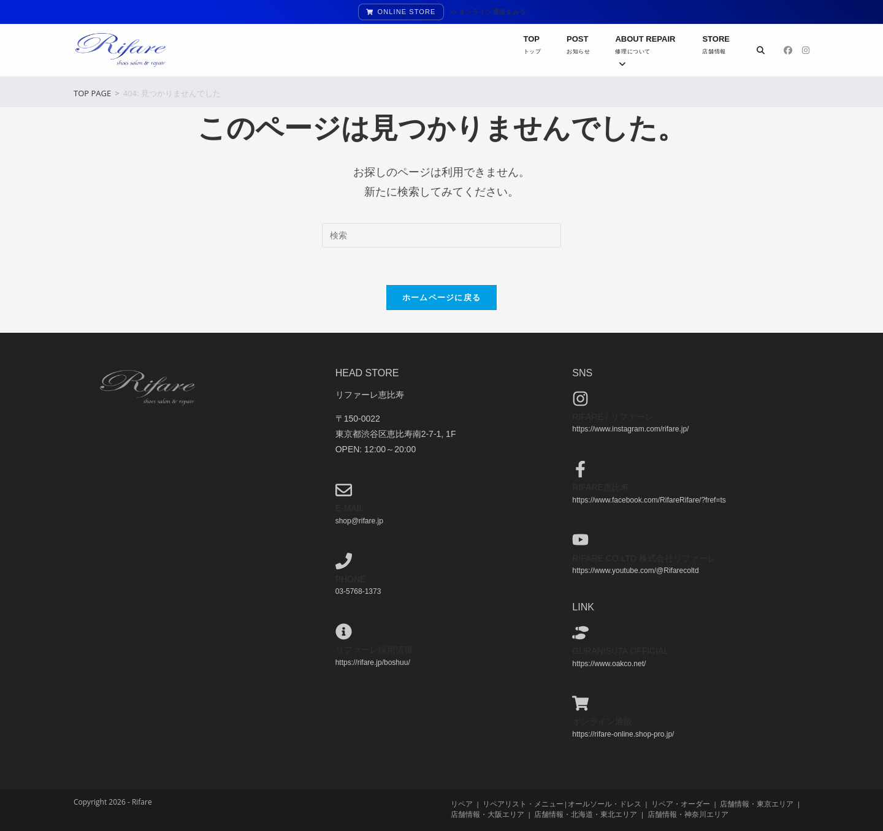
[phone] (343, 561)
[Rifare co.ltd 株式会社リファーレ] (580, 539)
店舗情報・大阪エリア (487, 814)
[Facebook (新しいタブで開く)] (788, 50)
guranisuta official (620, 651)
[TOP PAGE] (92, 93)
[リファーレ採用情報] (343, 631)
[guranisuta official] (580, 632)
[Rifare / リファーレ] (580, 398)
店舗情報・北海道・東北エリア (585, 814)
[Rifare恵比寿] (580, 469)
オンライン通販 (602, 721)
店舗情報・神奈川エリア (688, 814)
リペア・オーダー (680, 803)
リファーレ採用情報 (374, 650)
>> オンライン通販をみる (488, 11)
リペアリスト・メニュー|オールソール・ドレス (562, 803)
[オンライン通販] (580, 703)
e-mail (349, 508)
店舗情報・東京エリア (756, 803)
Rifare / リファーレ (612, 417)
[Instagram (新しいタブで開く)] (805, 50)
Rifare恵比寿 (600, 487)
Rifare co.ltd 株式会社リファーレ (644, 558)
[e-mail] (343, 490)
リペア (462, 803)
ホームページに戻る (441, 297)
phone (350, 579)
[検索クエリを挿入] (441, 235)
